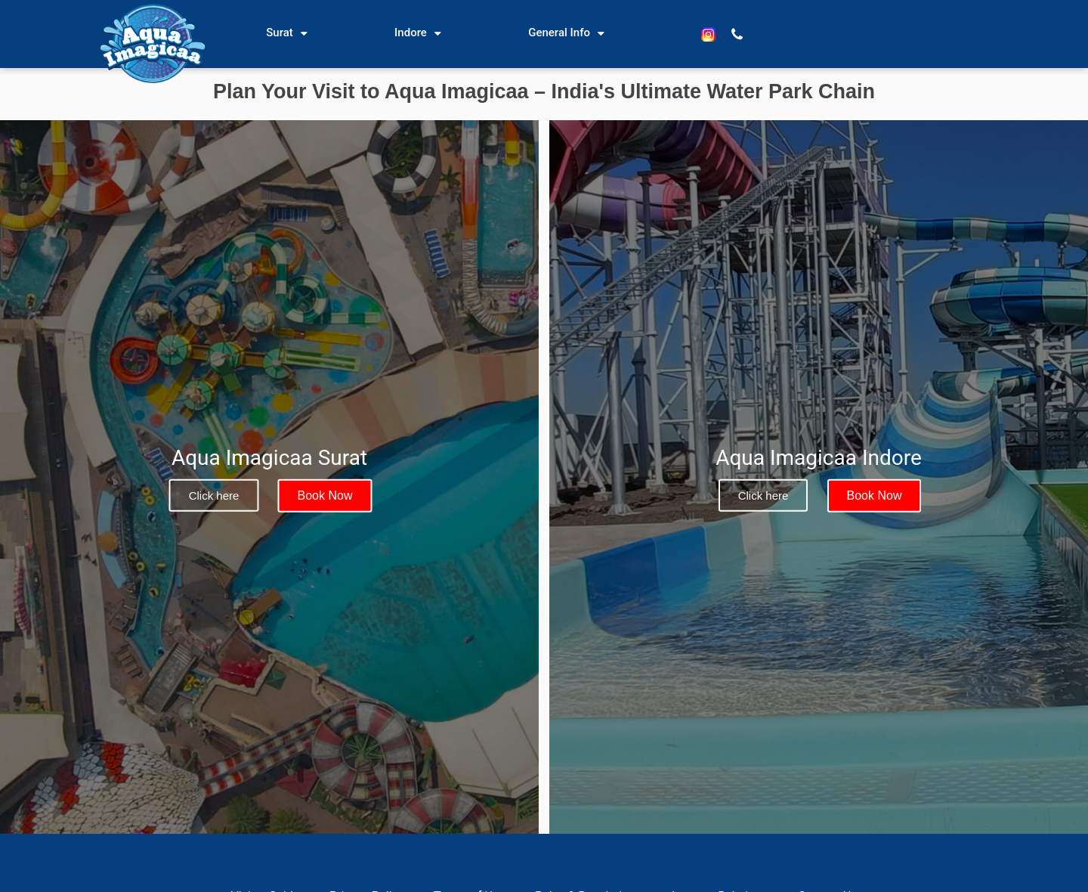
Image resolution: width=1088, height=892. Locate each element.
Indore (410, 32)
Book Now (325, 495)
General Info (559, 32)
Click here (214, 495)
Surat (279, 32)
